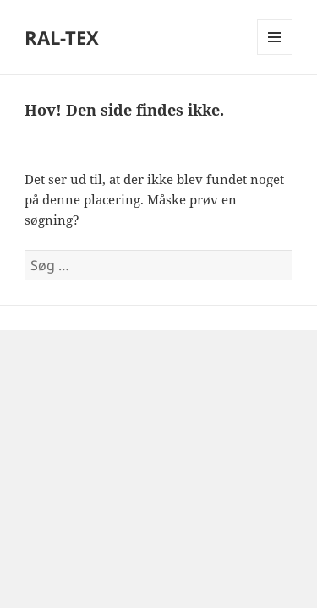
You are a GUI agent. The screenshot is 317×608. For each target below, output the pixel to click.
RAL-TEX (62, 37)
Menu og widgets (275, 54)
